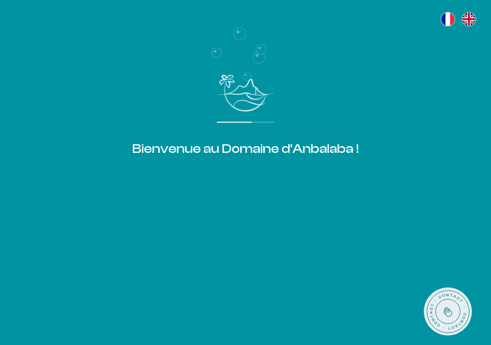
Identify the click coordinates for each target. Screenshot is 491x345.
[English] (469, 19)
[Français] (448, 19)
